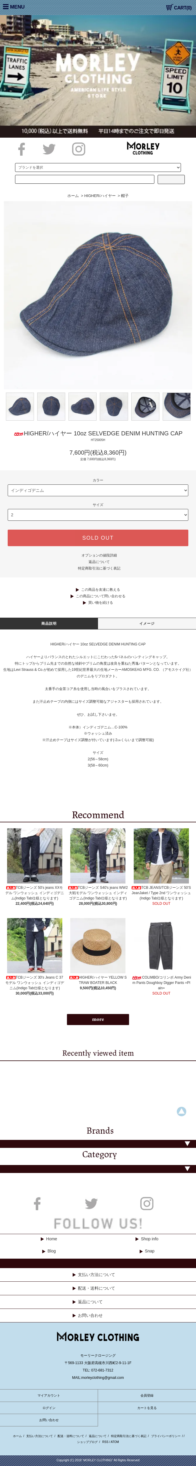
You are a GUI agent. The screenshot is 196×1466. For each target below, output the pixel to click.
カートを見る (147, 1408)
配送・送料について (96, 1288)
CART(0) (179, 7)
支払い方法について (96, 1274)
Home (51, 1238)
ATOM (115, 1442)
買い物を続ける (100, 603)
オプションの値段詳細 (99, 555)
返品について (99, 562)
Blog (52, 1251)
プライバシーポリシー (166, 1436)
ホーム (73, 195)
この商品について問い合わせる (100, 596)
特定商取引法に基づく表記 (99, 568)
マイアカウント (48, 1395)
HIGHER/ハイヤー (99, 195)
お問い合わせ (90, 1315)
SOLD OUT (98, 538)
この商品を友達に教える (100, 590)
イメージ (147, 623)
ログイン (49, 1408)
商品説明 (49, 623)
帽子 (125, 195)
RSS (105, 1442)
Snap (150, 1251)
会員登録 (147, 1395)
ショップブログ (87, 1442)
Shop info (149, 1238)
